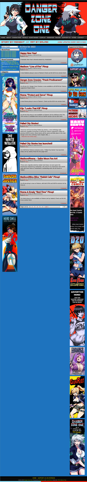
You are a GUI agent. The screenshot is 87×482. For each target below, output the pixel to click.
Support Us (66, 37)
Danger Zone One (28, 480)
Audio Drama (33, 37)
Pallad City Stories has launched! (36, 143)
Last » (46, 206)
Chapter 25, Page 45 (11, 61)
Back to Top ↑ (64, 480)
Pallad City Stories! (29, 123)
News (2, 75)
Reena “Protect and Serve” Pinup (36, 95)
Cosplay (43, 37)
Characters (16, 37)
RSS (59, 480)
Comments (63, 139)
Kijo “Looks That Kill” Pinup (33, 108)
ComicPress (49, 480)
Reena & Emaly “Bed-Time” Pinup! (37, 192)
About (8, 37)
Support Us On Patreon (46, 478)
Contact (81, 37)
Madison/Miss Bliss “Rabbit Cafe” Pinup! (40, 177)
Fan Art (58, 37)
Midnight (24, 55)
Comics (3, 74)
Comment (63, 62)
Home (3, 37)
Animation (50, 37)
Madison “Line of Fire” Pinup (34, 66)
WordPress (41, 480)
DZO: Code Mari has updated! (8, 51)
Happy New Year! (28, 53)
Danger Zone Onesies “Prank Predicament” (41, 80)
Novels (25, 37)
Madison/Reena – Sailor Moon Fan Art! (39, 158)
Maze (2, 61)
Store (74, 37)
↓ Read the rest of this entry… (29, 136)
